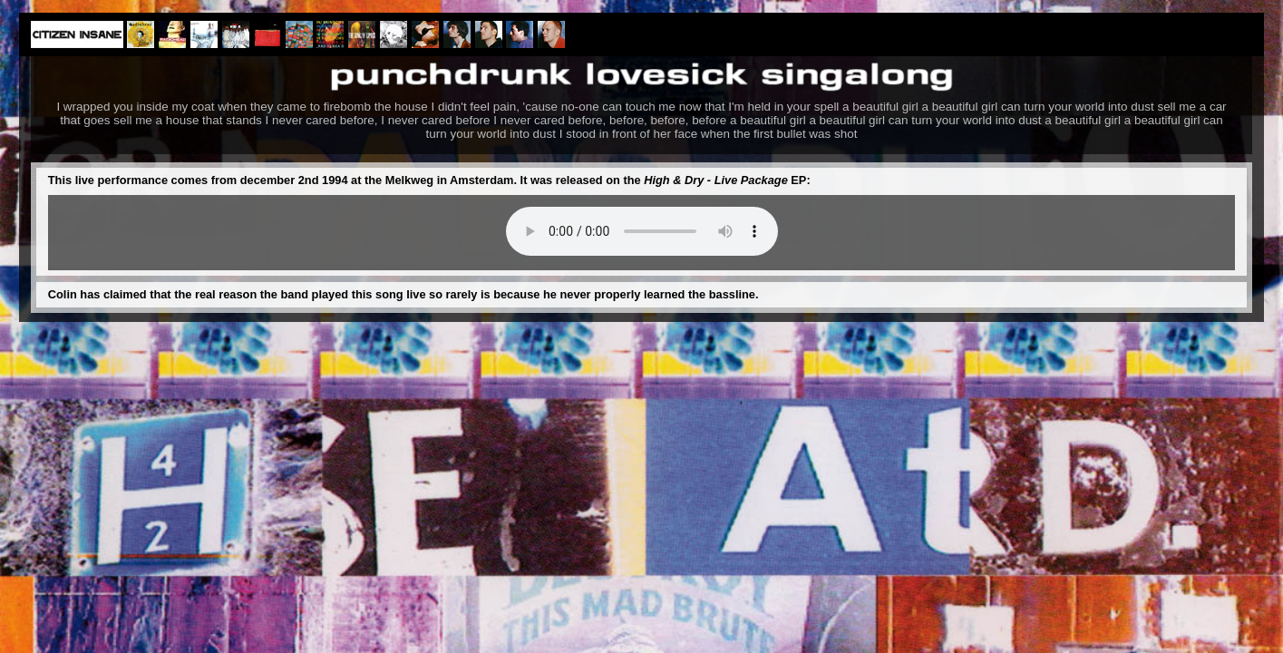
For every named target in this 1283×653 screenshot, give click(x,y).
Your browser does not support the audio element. (642, 231)
